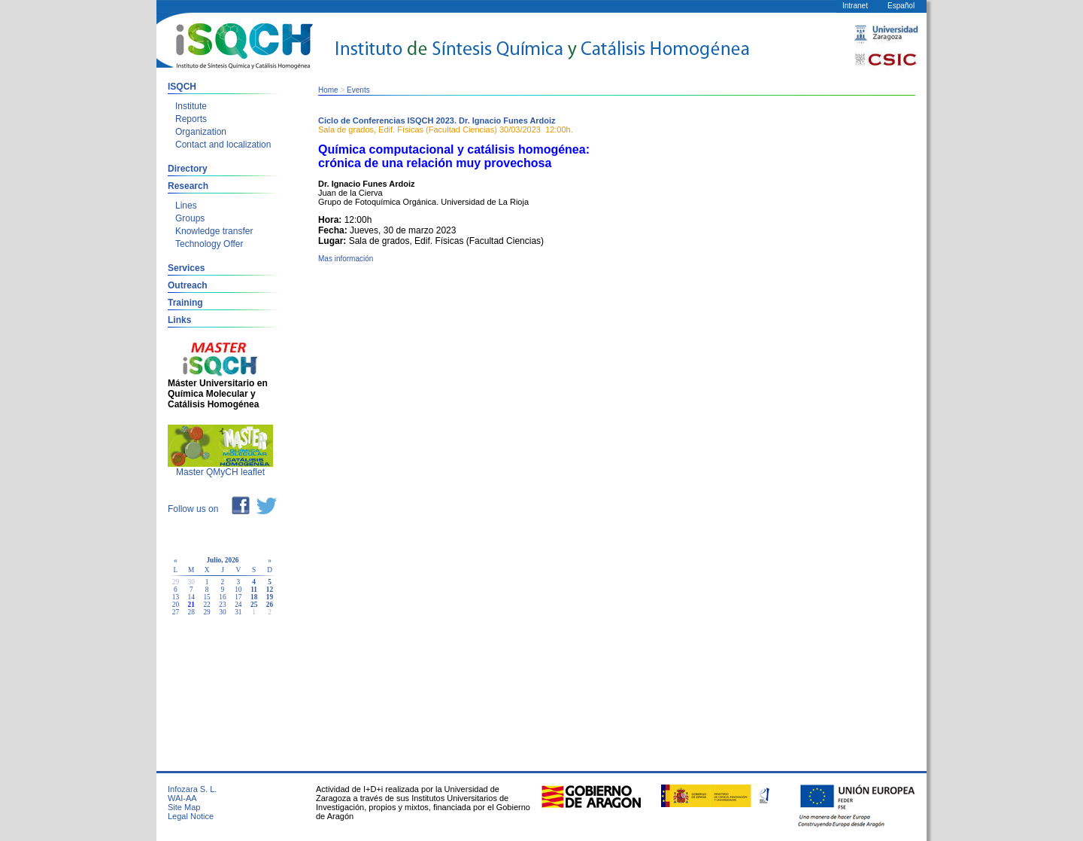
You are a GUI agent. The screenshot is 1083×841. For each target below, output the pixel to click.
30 (222, 612)
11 (253, 589)
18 (253, 597)
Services (186, 268)
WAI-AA (182, 798)
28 (191, 612)
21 (191, 604)
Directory (188, 168)
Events (358, 90)
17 (238, 597)
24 (238, 604)
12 (269, 589)
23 (222, 604)
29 (206, 612)
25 (253, 604)
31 (238, 612)
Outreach (188, 285)
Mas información (345, 258)
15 (206, 597)
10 (238, 589)
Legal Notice (191, 816)
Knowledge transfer (214, 231)
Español (901, 6)
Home (328, 90)
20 (175, 604)
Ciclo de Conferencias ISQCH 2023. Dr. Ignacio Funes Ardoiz (437, 120)
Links (179, 320)
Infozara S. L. (192, 789)
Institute (191, 106)
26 (269, 604)
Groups (190, 218)
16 (222, 597)
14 (191, 597)
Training (185, 302)
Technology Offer (209, 244)
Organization (200, 131)
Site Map (184, 807)
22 (206, 604)
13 (175, 597)
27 (175, 612)
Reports (191, 119)
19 (269, 597)
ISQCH (182, 86)
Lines (186, 205)
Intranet (855, 6)
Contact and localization (223, 144)
